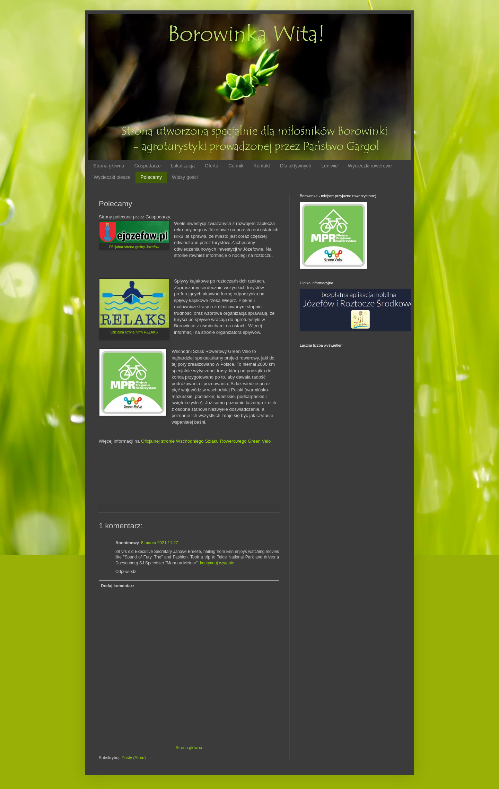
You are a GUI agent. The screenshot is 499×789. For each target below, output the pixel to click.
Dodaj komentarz (117, 585)
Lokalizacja (183, 165)
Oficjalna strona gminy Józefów (134, 247)
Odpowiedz (125, 571)
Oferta (211, 165)
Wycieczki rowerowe (370, 165)
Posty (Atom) (134, 757)
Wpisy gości (185, 177)
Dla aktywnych (295, 165)
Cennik (236, 165)
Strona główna (108, 165)
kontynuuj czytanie (217, 563)
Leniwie (329, 165)
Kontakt (262, 165)
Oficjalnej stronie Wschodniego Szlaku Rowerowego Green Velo (206, 441)
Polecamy (150, 177)
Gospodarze (147, 165)
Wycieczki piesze (112, 177)
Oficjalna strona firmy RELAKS (134, 332)
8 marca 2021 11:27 (159, 542)
